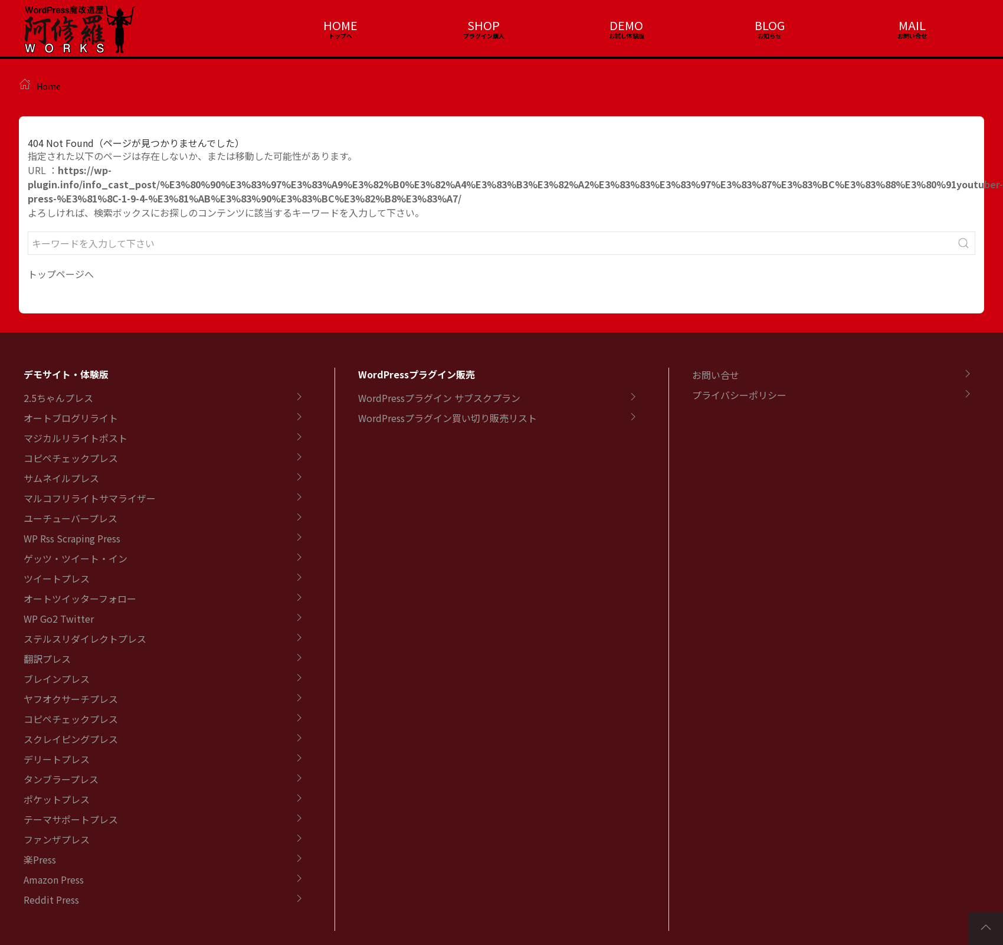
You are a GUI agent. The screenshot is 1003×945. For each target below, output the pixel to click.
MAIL (912, 25)
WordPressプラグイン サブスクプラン (439, 398)
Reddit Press (51, 899)
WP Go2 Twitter (59, 619)
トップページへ (61, 274)
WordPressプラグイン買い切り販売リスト (447, 418)
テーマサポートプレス (71, 819)
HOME (340, 25)
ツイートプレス (57, 578)
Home (49, 86)
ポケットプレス (57, 799)
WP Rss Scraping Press (72, 538)
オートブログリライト (71, 418)
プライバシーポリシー (739, 395)
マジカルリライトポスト (75, 438)
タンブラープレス (61, 779)
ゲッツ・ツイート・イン (75, 558)
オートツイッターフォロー (80, 598)
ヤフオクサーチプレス (71, 699)
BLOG (770, 25)
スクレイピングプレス (71, 739)
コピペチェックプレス (71, 458)
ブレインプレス (57, 679)
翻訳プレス (47, 659)
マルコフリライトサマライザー (90, 498)
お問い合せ (715, 375)
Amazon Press (54, 879)
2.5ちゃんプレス (58, 398)
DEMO (626, 25)
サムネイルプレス (61, 478)
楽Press (40, 859)
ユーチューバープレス (70, 518)
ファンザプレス (57, 839)
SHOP (483, 25)
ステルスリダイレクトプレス (85, 639)
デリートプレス (57, 759)
